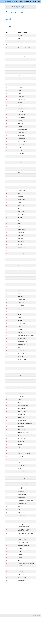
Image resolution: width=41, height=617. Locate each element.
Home (7, 6)
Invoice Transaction (11, 7)
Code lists (19, 7)
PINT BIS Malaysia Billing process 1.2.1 (18, 6)
